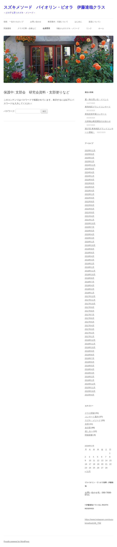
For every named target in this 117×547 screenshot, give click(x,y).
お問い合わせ (35, 22)
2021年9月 (89, 212)
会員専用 (46, 28)
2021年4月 (89, 216)
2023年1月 (89, 194)
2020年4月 (89, 234)
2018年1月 (89, 293)
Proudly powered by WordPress (16, 541)
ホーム (101, 28)
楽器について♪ (95, 22)
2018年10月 (90, 274)
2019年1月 (89, 267)
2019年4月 (89, 256)
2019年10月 (90, 245)
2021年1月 (89, 220)
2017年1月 (89, 336)
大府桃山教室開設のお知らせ (98, 121)
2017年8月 (89, 311)
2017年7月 (89, 314)
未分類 (88, 428)
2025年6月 (89, 154)
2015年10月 (90, 391)
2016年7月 (89, 358)
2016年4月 (89, 369)
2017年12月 (90, 296)
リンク (89, 28)
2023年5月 (89, 187)
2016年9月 (89, 351)
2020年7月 (89, 227)
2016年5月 (89, 366)
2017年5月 (89, 322)
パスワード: (22, 111)
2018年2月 (89, 289)
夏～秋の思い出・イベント (97, 99)
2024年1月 (89, 176)
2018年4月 (89, 285)
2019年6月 (89, 252)
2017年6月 (89, 318)
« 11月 (88, 471)
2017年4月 (89, 325)
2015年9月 (89, 395)
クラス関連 (90, 413)
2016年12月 (90, 340)
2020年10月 (90, 223)
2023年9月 (89, 180)
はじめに (78, 22)
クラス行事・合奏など (27, 28)
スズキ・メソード (93, 420)
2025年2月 (89, 161)
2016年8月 (89, 355)
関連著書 (89, 435)
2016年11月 (90, 344)
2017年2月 (89, 333)
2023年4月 (89, 190)
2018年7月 (89, 282)
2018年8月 (89, 278)
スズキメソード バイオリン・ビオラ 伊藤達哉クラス (54, 7)
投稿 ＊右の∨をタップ (13, 22)
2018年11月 (90, 271)
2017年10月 (90, 304)
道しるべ (89, 431)
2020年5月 (89, 231)
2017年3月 (89, 329)
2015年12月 (90, 384)
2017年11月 (90, 300)
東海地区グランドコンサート (98, 107)
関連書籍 (7, 28)
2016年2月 (89, 376)
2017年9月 (89, 307)
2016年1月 (89, 380)
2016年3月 (89, 373)
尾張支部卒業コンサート (96, 114)
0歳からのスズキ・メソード (68, 28)
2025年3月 (89, 158)
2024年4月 (89, 172)
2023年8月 (89, 183)
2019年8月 (89, 249)
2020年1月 (89, 242)
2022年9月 (89, 198)
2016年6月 (89, 362)
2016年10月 (90, 347)
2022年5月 (89, 209)
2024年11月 (90, 165)
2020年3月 (89, 238)
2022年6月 (89, 205)
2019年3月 (89, 260)
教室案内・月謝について (58, 22)
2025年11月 (90, 150)
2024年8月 (89, 169)
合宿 (87, 424)
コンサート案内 (92, 417)
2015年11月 (90, 387)
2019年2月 (89, 263)
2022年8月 (89, 201)
